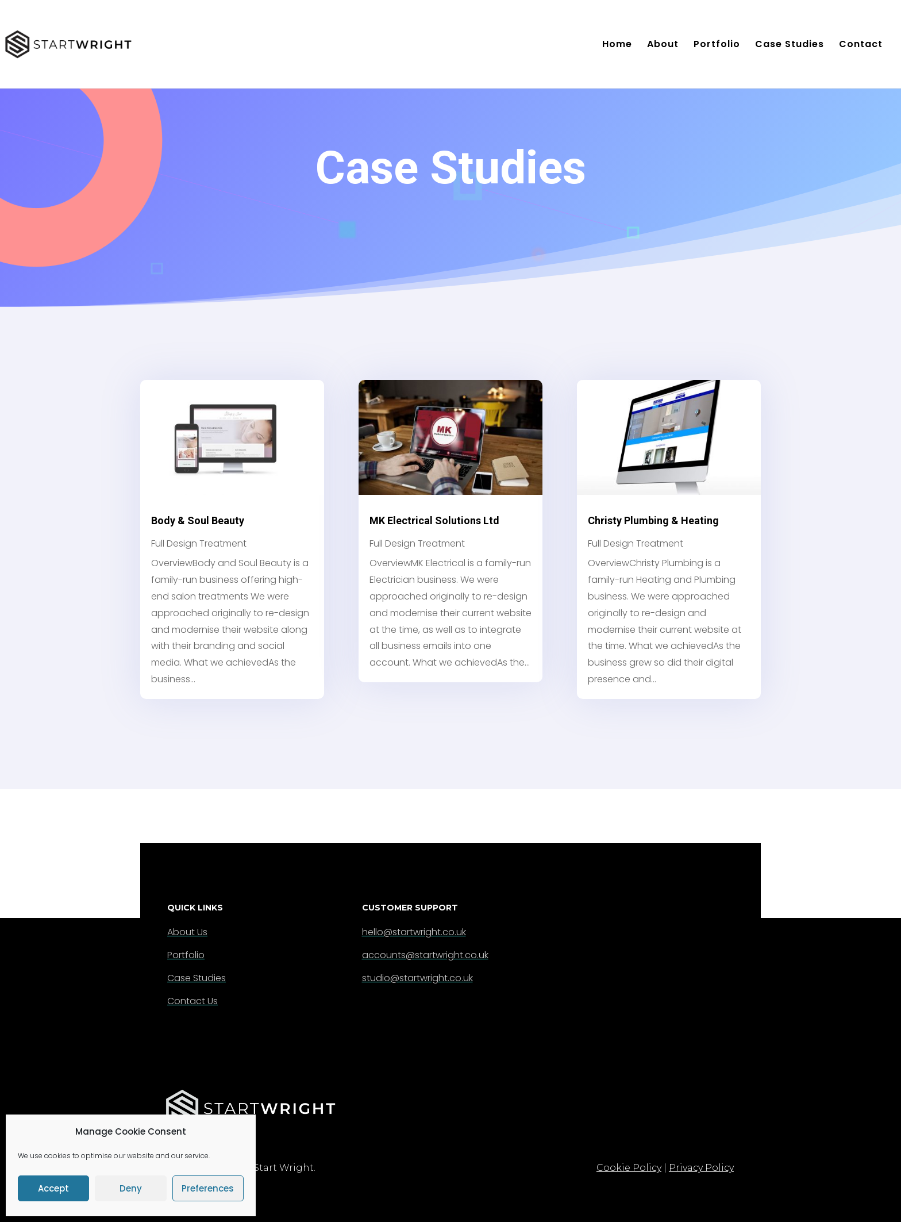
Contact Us (192, 1001)
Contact (861, 45)
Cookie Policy (628, 1167)
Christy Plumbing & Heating (653, 520)
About (663, 45)
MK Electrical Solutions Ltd (434, 520)
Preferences (208, 1188)
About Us (187, 932)
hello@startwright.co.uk (414, 932)
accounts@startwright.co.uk (425, 955)
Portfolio (717, 45)
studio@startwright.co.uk (417, 978)
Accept (53, 1188)
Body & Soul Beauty (197, 520)
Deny (131, 1188)
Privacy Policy (701, 1167)
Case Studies (789, 45)
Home (617, 45)
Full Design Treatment (199, 543)
